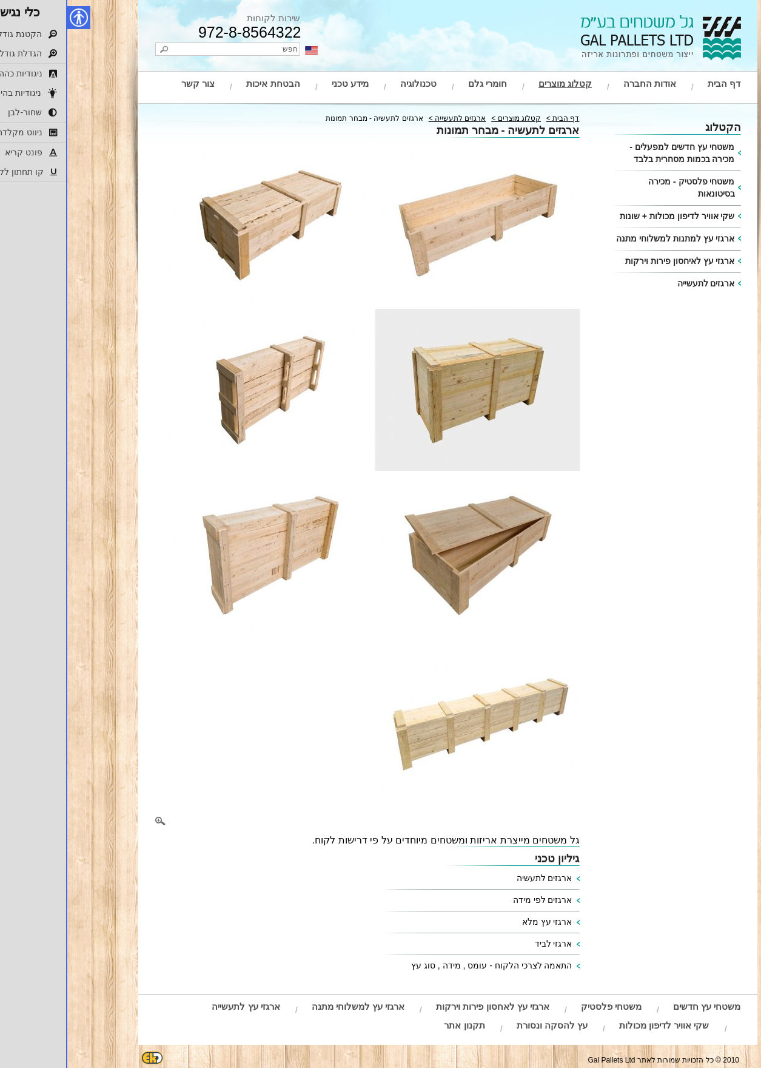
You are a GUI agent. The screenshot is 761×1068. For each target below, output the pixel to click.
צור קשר (130, 83)
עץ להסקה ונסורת (484, 1025)
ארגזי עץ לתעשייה (178, 1006)
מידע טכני (282, 83)
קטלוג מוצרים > (449, 118)
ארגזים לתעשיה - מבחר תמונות (306, 118)
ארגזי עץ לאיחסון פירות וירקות (613, 261)
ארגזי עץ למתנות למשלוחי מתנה (608, 238)
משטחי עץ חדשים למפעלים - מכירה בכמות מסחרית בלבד (614, 153)
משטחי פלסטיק (544, 1006)
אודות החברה (582, 83)
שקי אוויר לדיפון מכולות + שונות (610, 216)
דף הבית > (495, 118)
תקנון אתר (397, 1025)
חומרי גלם (420, 83)
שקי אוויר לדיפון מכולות (597, 1025)
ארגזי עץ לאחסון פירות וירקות (425, 1006)
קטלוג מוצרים (498, 83)
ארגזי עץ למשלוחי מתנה (291, 1006)
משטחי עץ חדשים (639, 1006)
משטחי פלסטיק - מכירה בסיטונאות (624, 187)
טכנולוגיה (351, 83)
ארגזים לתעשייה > (390, 118)
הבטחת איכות (205, 83)
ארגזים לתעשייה (639, 283)
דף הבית (656, 83)
